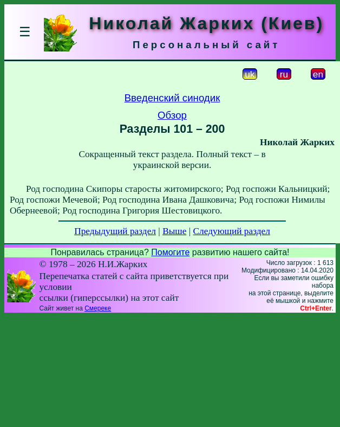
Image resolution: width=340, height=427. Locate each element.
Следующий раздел (231, 231)
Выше (174, 231)
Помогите (170, 252)
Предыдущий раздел (115, 231)
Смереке (97, 308)
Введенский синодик (172, 97)
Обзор (172, 115)
